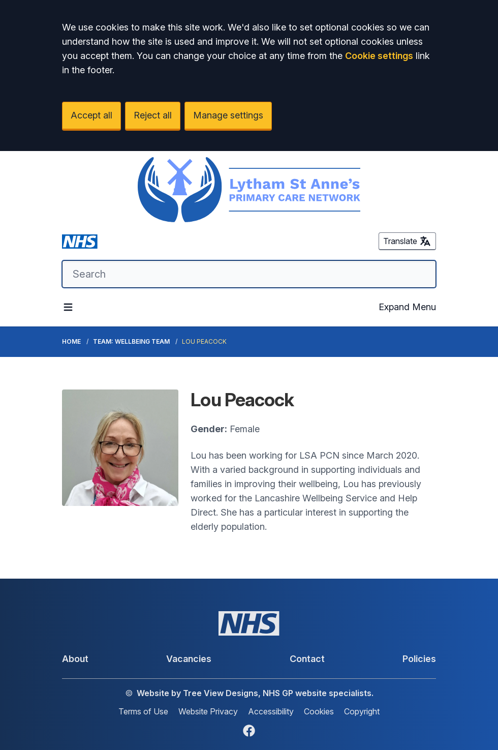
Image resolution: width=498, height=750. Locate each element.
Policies (419, 658)
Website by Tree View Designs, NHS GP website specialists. (255, 693)
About (75, 658)
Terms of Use (143, 711)
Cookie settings (379, 55)
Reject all (153, 115)
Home (71, 341)
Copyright (362, 711)
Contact (307, 658)
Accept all (91, 115)
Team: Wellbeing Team (131, 341)
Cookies (319, 711)
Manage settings (228, 115)
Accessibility (271, 711)
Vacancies (188, 658)
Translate (407, 241)
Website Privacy (208, 711)
